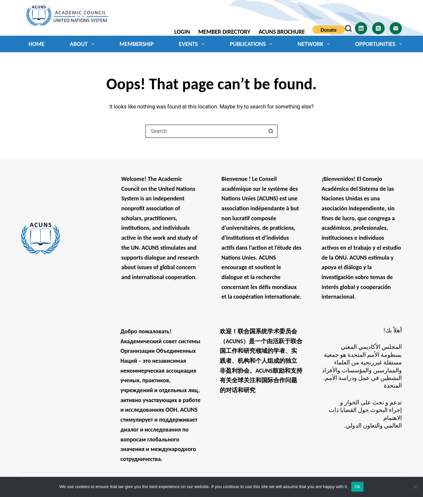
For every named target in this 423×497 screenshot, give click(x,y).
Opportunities (378, 44)
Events (193, 44)
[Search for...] (204, 131)
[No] (414, 486)
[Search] (348, 28)
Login (182, 31)
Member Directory (224, 31)
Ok (357, 486)
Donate (328, 30)
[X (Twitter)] (378, 28)
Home (37, 44)
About (83, 44)
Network (315, 44)
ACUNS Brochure (281, 31)
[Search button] (271, 131)
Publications (252, 44)
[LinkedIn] (361, 28)
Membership (136, 44)
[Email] (396, 28)
